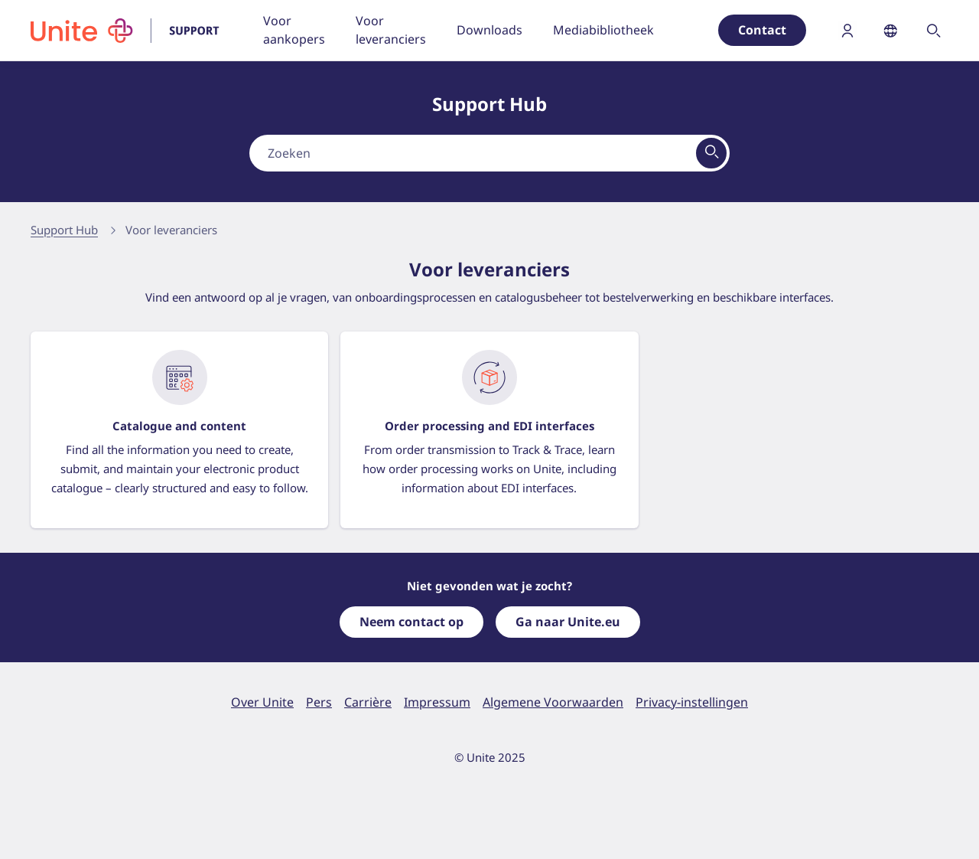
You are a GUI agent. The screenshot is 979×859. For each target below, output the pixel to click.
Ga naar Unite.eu (568, 621)
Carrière (368, 702)
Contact (762, 29)
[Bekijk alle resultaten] (711, 153)
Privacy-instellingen (692, 702)
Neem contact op (411, 621)
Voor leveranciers (171, 229)
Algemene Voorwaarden (553, 702)
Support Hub (64, 229)
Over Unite (262, 702)
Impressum (437, 702)
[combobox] (489, 153)
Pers (319, 702)
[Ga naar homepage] (135, 30)
